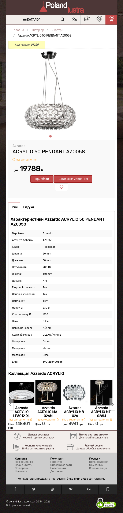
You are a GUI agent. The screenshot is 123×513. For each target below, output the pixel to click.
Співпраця (22, 468)
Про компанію (24, 461)
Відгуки (28, 207)
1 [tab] (50, 136)
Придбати (42, 179)
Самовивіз (96, 465)
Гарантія (56, 461)
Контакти (21, 471)
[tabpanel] (50, 91)
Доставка (56, 471)
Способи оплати (61, 465)
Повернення (58, 468)
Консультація (98, 468)
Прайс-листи (23, 465)
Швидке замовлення (73, 179)
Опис (14, 207)
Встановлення (98, 461)
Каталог (33, 20)
